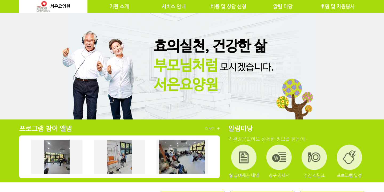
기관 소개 (119, 6)
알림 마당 (283, 6)
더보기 (212, 128)
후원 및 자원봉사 (337, 6)
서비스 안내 (174, 6)
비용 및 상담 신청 (228, 6)
